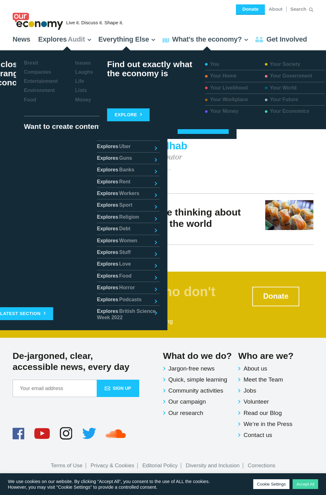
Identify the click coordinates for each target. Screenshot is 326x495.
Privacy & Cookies (112, 466)
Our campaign (187, 401)
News (21, 39)
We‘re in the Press (267, 424)
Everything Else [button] (127, 39)
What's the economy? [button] (206, 39)
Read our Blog (262, 413)
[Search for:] (299, 9)
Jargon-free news (192, 368)
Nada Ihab (32, 235)
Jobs (249, 390)
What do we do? (197, 356)
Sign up (118, 388)
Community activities (196, 390)
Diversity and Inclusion (213, 466)
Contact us (257, 435)
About (276, 9)
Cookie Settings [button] (271, 484)
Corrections (261, 466)
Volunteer (256, 401)
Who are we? (266, 356)
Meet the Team (263, 379)
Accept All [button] (305, 484)
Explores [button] (65, 39)
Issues (60, 235)
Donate (250, 9)
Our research (186, 413)
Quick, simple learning (198, 379)
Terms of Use (67, 466)
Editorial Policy (160, 466)
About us (255, 368)
